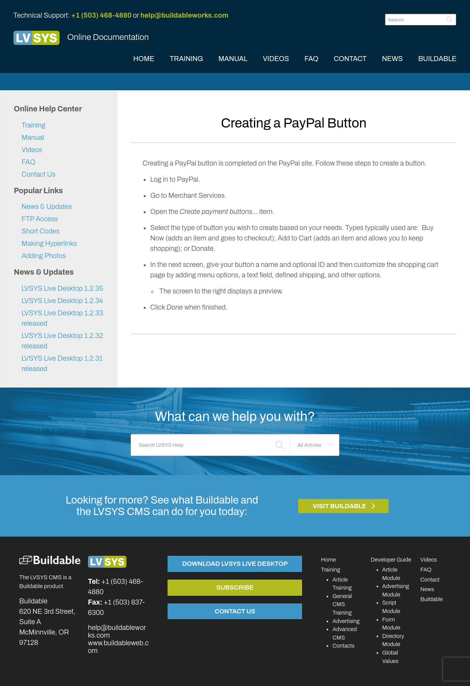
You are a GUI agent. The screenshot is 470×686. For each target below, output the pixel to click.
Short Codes (41, 231)
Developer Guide (391, 560)
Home (328, 560)
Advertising (345, 621)
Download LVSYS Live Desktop (234, 563)
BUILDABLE (437, 59)
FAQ (311, 59)
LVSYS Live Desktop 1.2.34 (62, 301)
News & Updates (47, 206)
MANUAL (232, 59)
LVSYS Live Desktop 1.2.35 (62, 288)
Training (33, 125)
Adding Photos (44, 256)
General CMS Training (342, 604)
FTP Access (40, 219)
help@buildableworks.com (184, 15)
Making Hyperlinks (49, 243)
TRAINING (186, 59)
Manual (33, 137)
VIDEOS (276, 59)
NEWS (392, 59)
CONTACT (350, 59)
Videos (32, 150)
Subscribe (235, 587)
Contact (430, 580)
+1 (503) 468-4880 (101, 15)
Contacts (343, 646)
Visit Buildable (340, 506)
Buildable (431, 599)
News (427, 589)
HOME (143, 59)
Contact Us (38, 174)
